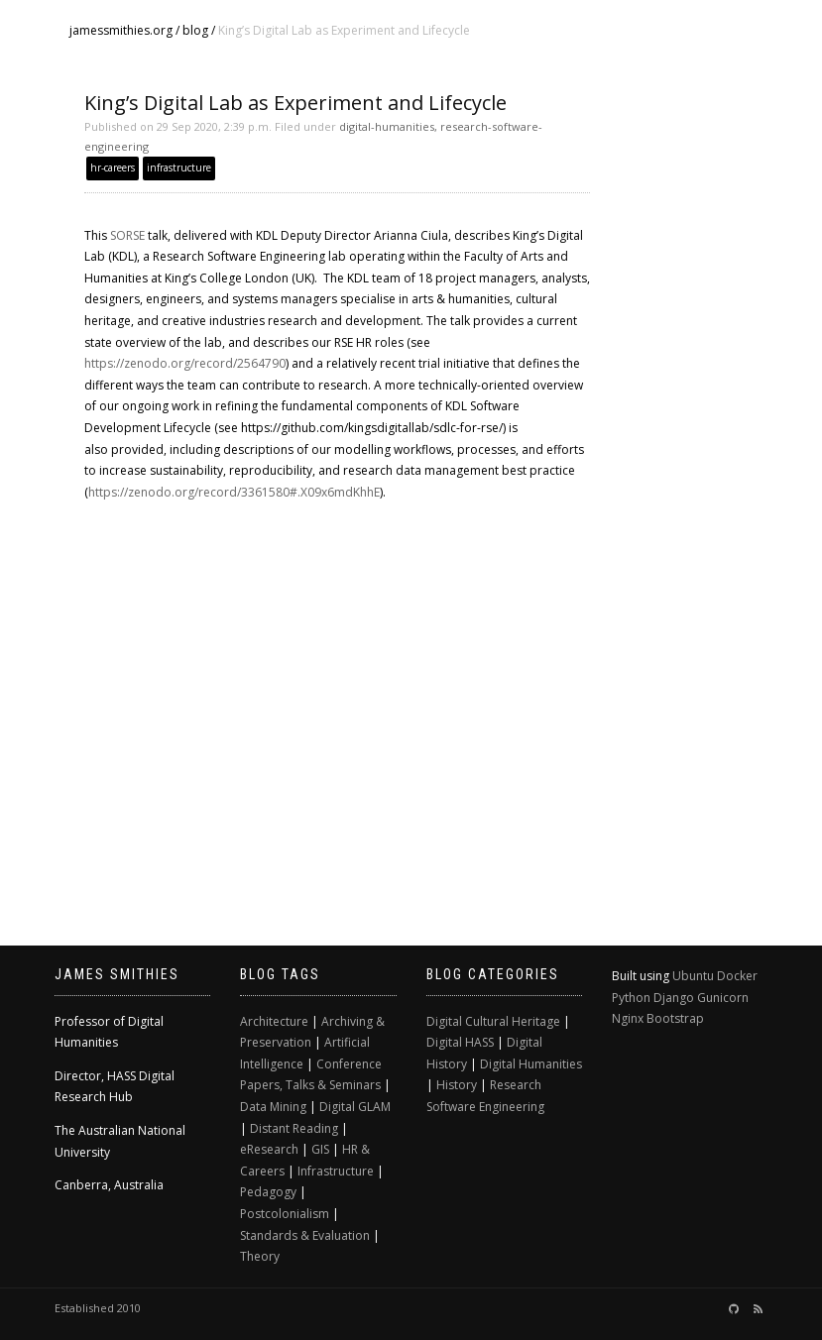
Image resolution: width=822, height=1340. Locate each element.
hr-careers (112, 167)
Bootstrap (675, 1018)
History (456, 1084)
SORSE (127, 235)
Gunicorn (723, 997)
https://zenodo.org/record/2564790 (185, 363)
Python (631, 997)
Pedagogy (268, 1191)
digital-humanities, (388, 126)
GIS (320, 1149)
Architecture (274, 1021)
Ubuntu (693, 975)
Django (673, 997)
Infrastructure (335, 1171)
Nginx (628, 1018)
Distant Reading (294, 1128)
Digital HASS (460, 1042)
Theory (260, 1256)
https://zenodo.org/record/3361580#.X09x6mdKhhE (234, 492)
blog (195, 30)
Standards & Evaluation (305, 1235)
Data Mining (273, 1106)
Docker (737, 975)
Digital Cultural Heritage (493, 1021)
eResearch (269, 1149)
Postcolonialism (284, 1213)
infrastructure (179, 167)
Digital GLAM (355, 1106)
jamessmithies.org (121, 30)
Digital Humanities (531, 1064)
